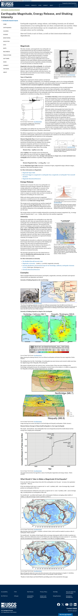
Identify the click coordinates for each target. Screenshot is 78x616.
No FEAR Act (4, 596)
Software (6, 58)
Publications (7, 55)
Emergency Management (69, 596)
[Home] (7, 6)
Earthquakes (7, 27)
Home (5, 24)
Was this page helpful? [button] (65, 614)
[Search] (75, 5)
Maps (4, 48)
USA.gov (16, 596)
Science (27, 5)
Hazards (5, 31)
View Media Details (71, 74)
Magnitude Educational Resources (31, 178)
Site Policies (30, 591)
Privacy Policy (43, 591)
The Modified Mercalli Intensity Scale (32, 261)
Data (4, 44)
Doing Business (57, 596)
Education (6, 41)
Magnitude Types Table (28, 172)
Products (33, 5)
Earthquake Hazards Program (10, 9)
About (51, 5)
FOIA (15, 591)
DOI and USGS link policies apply (71, 592)
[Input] (68, 5)
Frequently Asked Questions (69, 3)
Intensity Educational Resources (31, 269)
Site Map (55, 591)
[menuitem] (27, 4)
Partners (6, 68)
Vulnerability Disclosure (30, 596)
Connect (45, 5)
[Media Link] (65, 61)
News (39, 5)
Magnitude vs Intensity (28, 263)
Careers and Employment (43, 596)
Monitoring (6, 38)
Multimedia (6, 51)
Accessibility (4, 591)
